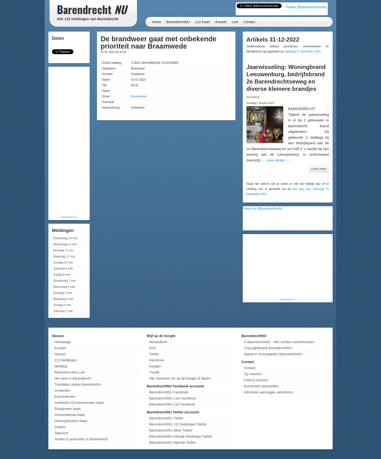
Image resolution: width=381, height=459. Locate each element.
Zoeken (60, 427)
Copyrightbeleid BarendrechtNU (268, 348)
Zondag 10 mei (63, 262)
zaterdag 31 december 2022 (302, 51)
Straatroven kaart (67, 409)
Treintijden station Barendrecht (77, 384)
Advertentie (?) (69, 217)
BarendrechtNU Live (69, 372)
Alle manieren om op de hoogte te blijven (180, 378)
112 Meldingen (65, 360)
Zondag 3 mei (62, 305)
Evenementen (64, 397)
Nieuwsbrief (158, 342)
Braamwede (139, 96)
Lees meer (319, 168)
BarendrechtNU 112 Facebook (172, 404)
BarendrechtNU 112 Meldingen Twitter (178, 424)
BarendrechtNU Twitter (166, 418)
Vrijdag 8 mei (61, 274)
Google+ (155, 366)
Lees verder (277, 160)
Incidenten (62, 390)
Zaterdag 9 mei (63, 268)
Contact (249, 22)
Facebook (156, 360)
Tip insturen (252, 374)
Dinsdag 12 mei (63, 250)
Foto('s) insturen (256, 380)
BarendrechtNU (178, 22)
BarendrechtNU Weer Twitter (170, 430)
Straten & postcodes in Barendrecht (81, 439)
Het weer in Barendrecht (72, 378)
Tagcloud (61, 433)
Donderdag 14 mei (65, 238)
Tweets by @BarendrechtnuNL (263, 208)
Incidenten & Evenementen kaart (79, 403)
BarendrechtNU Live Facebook (172, 398)
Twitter (154, 354)
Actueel (221, 22)
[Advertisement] (69, 141)
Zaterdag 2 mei (63, 311)
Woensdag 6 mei (64, 287)
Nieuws (60, 354)
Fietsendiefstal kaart (69, 415)
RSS (152, 348)
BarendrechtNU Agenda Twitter (172, 442)
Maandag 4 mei (63, 299)
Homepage (62, 342)
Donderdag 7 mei (64, 280)
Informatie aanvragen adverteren (268, 392)
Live (235, 22)
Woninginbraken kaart (70, 421)
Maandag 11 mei (64, 256)
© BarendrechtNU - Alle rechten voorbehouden (279, 342)
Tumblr (154, 372)
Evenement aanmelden (261, 386)
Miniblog (60, 366)
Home (156, 22)
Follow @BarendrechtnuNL (306, 7)
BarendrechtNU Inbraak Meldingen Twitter (180, 436)
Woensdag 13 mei (65, 244)
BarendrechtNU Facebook (169, 392)
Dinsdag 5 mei (62, 293)
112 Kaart (202, 22)
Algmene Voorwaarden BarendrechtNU (273, 354)
